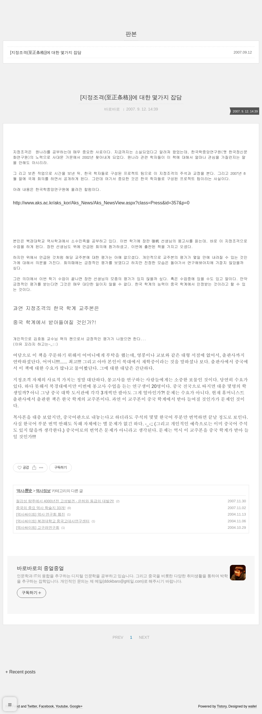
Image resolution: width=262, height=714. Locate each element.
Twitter (32, 706)
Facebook (46, 706)
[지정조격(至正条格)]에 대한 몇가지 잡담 (45, 52)
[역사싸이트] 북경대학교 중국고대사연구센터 (52, 521)
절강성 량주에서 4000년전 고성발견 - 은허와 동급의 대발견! (65, 501)
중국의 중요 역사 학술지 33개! (41, 508)
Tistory (222, 706)
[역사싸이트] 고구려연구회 (37, 527)
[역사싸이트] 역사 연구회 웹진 (40, 514)
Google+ (76, 706)
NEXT (143, 636)
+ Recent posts (20, 671)
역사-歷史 (24, 490)
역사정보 (43, 490)
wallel (252, 706)
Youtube (61, 706)
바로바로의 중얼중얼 (40, 568)
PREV (117, 636)
